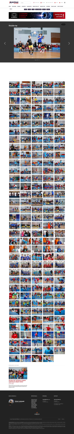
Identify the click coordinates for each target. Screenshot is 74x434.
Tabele (56, 2)
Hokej (10, 6)
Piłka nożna (14, 6)
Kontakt (59, 419)
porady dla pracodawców (38, 419)
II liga (26, 9)
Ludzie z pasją (36, 2)
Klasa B (48, 9)
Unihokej (19, 6)
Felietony (42, 2)
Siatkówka (48, 6)
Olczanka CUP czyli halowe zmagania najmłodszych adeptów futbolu (18, 382)
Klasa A (44, 9)
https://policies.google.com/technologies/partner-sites (30, 422)
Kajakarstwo (29, 6)
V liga (33, 9)
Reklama (63, 419)
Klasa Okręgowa (38, 9)
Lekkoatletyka (42, 6)
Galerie (61, 2)
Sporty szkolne (60, 6)
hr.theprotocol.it (31, 419)
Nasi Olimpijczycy (49, 2)
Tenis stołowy (53, 6)
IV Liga (29, 9)
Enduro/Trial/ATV (36, 6)
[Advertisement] (10, 43)
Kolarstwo (24, 6)
